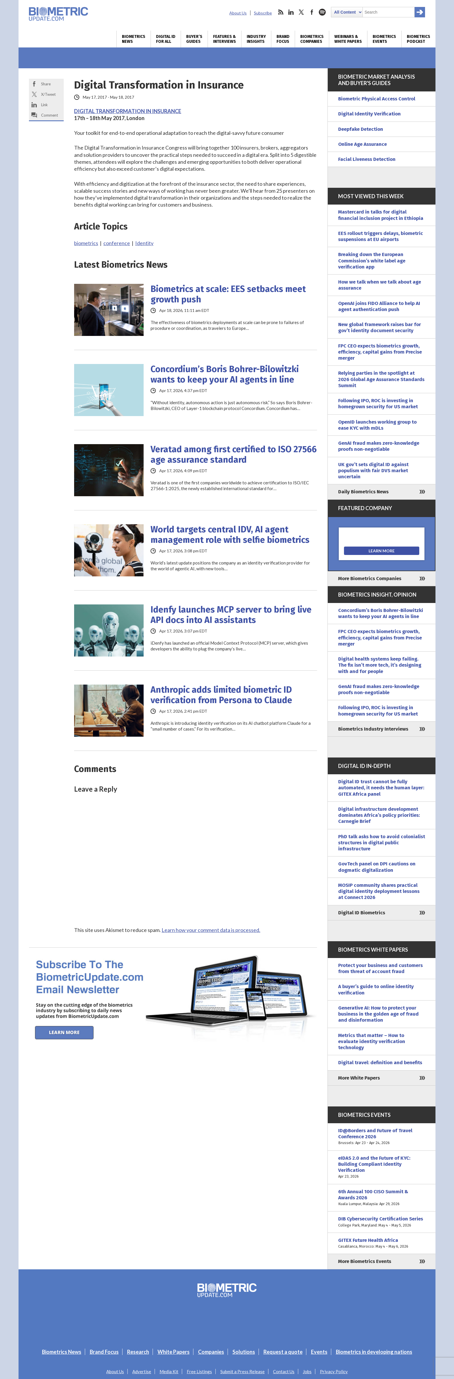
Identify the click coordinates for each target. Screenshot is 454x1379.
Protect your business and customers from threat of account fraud (380, 968)
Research (138, 1352)
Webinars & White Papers (348, 39)
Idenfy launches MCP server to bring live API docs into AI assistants (231, 614)
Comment (49, 115)
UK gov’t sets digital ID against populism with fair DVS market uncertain (373, 470)
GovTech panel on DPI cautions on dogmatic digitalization (376, 867)
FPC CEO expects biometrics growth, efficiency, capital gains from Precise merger (380, 352)
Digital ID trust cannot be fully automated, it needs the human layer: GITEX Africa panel (381, 788)
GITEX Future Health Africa (381, 1243)
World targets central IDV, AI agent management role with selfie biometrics (230, 534)
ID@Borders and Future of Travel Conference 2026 (381, 1137)
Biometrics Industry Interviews (373, 729)
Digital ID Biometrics (361, 913)
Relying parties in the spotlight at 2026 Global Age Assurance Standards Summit (381, 379)
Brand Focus (283, 39)
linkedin (291, 12)
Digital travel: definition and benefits (380, 1063)
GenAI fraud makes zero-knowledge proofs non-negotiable (378, 446)
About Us (238, 12)
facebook (312, 12)
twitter (301, 12)
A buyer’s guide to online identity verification (376, 989)
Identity (144, 243)
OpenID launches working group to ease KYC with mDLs (377, 425)
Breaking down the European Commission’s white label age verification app (371, 260)
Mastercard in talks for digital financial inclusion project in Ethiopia (380, 215)
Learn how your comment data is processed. (211, 930)
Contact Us (283, 1371)
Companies (211, 1352)
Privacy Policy (334, 1371)
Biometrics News (133, 39)
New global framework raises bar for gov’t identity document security (379, 327)
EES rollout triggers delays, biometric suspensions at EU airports (380, 236)
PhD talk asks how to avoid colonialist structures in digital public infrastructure (381, 843)
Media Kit (169, 1371)
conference (116, 243)
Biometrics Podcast (418, 39)
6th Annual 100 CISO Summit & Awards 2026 (381, 1198)
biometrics (86, 243)
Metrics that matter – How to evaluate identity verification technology (371, 1041)
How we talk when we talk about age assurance (379, 285)
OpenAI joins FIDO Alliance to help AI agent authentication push (379, 306)
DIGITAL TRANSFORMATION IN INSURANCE (127, 111)
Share (46, 84)
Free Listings (199, 1371)
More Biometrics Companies (369, 578)
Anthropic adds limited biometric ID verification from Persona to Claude (221, 695)
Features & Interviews (224, 39)
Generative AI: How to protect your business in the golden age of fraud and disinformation (378, 1014)
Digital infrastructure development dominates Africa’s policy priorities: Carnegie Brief (379, 815)
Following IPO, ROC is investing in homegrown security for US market (378, 404)
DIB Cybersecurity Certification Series (381, 1222)
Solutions (244, 1352)
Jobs (307, 1371)
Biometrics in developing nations (374, 1352)
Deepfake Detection (360, 129)
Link (44, 104)
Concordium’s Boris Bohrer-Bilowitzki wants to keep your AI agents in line (225, 374)
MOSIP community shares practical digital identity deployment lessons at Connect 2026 (379, 891)
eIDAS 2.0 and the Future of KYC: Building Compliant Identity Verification (381, 1167)
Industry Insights (256, 39)
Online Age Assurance (362, 144)
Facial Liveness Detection (367, 159)
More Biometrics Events (364, 1261)
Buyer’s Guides (194, 39)
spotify (322, 12)
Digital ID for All (165, 39)
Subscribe (263, 12)
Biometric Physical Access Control (376, 99)
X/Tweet (48, 94)
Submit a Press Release (242, 1371)
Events (319, 1352)
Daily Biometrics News (363, 492)
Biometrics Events (384, 39)
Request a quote (283, 1352)
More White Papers (359, 1078)
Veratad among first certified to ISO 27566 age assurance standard (234, 454)
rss (280, 12)
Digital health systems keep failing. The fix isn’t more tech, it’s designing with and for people (379, 665)
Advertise (141, 1371)
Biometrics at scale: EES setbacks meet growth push (228, 294)
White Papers (174, 1352)
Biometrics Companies (312, 39)
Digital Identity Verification (369, 114)
